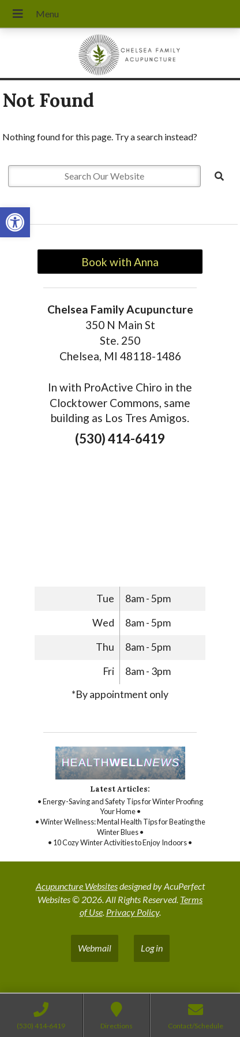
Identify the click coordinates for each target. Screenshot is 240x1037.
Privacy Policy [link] (132, 912)
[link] (15, 222)
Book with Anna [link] (120, 261)
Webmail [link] (94, 947)
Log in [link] (152, 947)
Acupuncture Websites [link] (77, 886)
